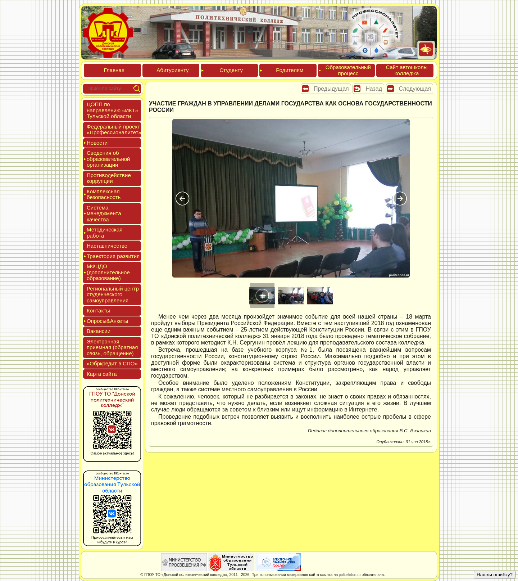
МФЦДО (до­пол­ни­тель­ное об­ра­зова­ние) (108, 272)
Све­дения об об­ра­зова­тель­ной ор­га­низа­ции (108, 159)
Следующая (415, 89)
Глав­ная (114, 70)
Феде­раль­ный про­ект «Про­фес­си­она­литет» (114, 129)
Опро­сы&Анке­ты (107, 321)
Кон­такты (98, 310)
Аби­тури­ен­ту (172, 70)
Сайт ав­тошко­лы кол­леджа (406, 70)
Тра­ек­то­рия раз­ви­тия (113, 256)
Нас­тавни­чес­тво (107, 246)
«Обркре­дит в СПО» (112, 363)
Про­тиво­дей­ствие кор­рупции (109, 178)
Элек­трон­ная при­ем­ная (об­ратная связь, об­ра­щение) (112, 347)
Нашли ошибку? (495, 574)
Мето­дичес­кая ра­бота (104, 232)
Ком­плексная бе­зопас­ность (104, 194)
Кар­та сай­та (102, 374)
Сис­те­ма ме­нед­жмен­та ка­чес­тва (104, 213)
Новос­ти (97, 143)
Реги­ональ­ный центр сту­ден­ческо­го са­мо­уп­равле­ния (113, 294)
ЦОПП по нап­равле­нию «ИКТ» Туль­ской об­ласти (112, 110)
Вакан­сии (98, 331)
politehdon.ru (350, 574)
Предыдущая (331, 89)
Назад (373, 89)
